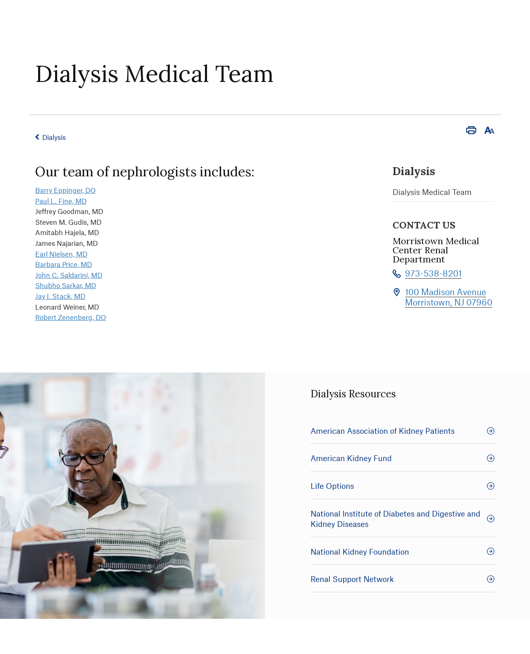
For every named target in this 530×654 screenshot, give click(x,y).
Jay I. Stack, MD (60, 296)
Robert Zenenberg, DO (70, 317)
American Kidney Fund (403, 458)
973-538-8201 (433, 273)
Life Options (403, 485)
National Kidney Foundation (403, 551)
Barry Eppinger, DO (65, 190)
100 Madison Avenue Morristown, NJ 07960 (448, 296)
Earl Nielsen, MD (61, 254)
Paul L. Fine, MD (61, 201)
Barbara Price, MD (63, 264)
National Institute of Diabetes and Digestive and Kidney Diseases (403, 519)
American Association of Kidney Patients (403, 430)
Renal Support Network (403, 579)
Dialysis (54, 137)
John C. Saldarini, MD (68, 275)
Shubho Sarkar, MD (65, 285)
